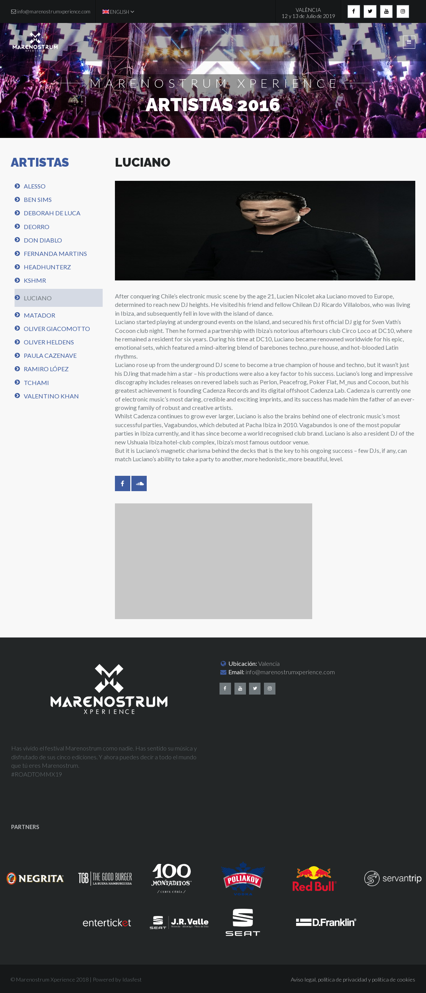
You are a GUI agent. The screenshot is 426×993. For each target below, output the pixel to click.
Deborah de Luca (52, 212)
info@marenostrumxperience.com (290, 671)
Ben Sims (38, 199)
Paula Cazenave (50, 355)
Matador (39, 315)
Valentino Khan (51, 396)
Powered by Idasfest (117, 979)
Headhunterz (47, 266)
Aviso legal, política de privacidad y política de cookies (353, 979)
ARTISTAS (40, 162)
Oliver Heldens (49, 342)
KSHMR (35, 280)
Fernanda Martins (55, 253)
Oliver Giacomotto (57, 328)
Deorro (36, 226)
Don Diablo (43, 240)
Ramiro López (46, 368)
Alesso (35, 186)
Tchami (36, 382)
